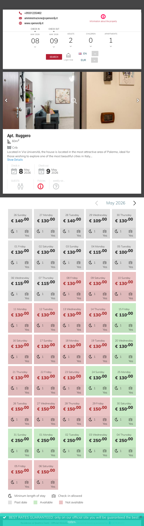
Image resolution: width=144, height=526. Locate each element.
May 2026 (115, 202)
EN (85, 53)
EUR (83, 60)
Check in (35, 29)
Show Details (15, 159)
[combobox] (90, 53)
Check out (54, 29)
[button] (54, 57)
